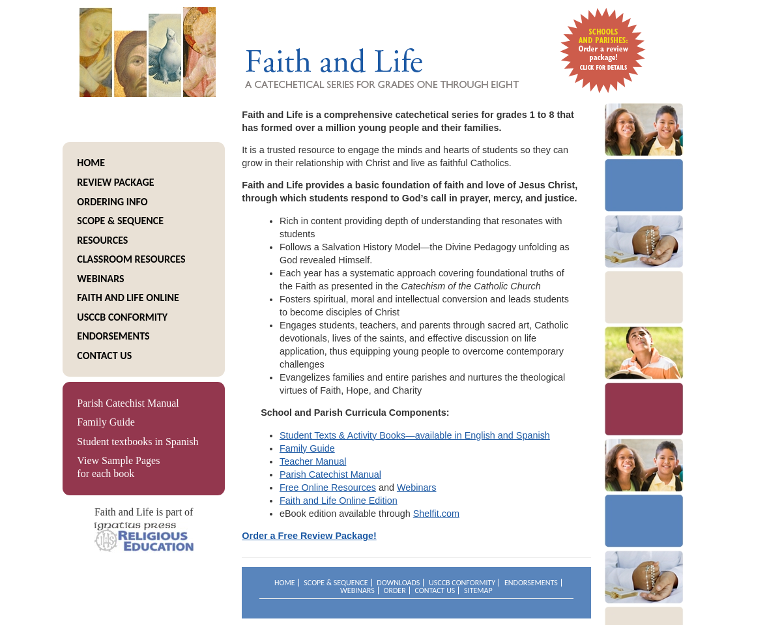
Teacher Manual (313, 461)
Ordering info (112, 202)
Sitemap (478, 590)
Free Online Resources (328, 487)
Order (394, 590)
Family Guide (105, 422)
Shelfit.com (436, 513)
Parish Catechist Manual (128, 403)
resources (102, 240)
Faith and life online (128, 297)
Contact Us (104, 355)
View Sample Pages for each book (118, 467)
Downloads (398, 582)
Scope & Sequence (120, 220)
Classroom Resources (131, 259)
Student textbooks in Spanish (137, 441)
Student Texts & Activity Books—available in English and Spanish (415, 435)
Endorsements (113, 336)
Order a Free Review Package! (309, 536)
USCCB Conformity (122, 317)
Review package (115, 182)
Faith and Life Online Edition (339, 500)
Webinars (100, 278)
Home (91, 162)
